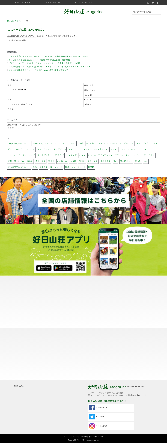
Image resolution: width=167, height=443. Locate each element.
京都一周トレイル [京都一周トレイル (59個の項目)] (16, 161)
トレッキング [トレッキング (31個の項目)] (14, 155)
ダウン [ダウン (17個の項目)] (113, 149)
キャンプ (12, 100)
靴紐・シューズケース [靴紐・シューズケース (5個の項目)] (75, 167)
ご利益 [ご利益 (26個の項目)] (80, 143)
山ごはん (88, 100)
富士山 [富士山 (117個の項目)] (51, 161)
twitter (153, 2)
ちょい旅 (88, 95)
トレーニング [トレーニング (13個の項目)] (29, 155)
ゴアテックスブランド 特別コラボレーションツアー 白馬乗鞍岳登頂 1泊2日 (44, 63)
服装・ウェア (90, 90)
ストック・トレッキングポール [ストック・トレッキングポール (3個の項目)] (52, 149)
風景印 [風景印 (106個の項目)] (91, 167)
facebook (157, 2)
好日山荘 (19, 385)
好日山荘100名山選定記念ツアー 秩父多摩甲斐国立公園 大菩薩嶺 (40, 60)
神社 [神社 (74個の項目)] (146, 161)
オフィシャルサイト (22, 2)
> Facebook (98, 407)
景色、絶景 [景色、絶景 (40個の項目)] (93, 161)
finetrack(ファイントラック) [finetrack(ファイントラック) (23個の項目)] (46, 143)
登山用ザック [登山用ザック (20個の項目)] (126, 161)
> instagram (98, 426)
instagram (148, 2)
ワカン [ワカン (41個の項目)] (152, 155)
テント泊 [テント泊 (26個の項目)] (142, 149)
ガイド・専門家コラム (83, 2)
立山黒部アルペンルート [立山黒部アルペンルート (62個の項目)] (19, 167)
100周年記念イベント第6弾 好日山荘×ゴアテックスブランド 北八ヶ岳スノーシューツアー (50, 67)
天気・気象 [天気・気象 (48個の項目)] (41, 161)
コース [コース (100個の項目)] (154, 143)
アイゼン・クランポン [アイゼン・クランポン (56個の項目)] (107, 143)
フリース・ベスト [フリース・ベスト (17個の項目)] (123, 155)
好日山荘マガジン (71, 437)
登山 (10, 85)
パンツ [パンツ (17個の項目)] (82, 155)
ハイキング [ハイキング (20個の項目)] (72, 155)
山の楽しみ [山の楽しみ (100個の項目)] (62, 161)
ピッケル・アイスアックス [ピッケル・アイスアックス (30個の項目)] (100, 155)
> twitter (96, 416)
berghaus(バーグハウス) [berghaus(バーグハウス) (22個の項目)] (19, 143)
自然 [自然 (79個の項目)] (35, 167)
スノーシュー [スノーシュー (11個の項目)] (74, 149)
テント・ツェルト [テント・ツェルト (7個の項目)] (127, 149)
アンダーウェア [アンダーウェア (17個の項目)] (127, 143)
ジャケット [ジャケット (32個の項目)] (30, 149)
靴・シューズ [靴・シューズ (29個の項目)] (56, 167)
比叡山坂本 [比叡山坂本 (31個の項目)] (105, 161)
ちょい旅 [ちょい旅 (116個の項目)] (90, 143)
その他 (11, 109)
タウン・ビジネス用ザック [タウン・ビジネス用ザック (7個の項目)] (95, 149)
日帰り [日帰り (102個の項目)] (82, 161)
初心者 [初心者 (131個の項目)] (30, 161)
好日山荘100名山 (20, 90)
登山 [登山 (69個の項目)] (115, 161)
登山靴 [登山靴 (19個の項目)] (138, 161)
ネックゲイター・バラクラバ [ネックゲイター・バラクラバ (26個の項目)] (51, 155)
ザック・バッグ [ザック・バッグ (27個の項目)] (15, 149)
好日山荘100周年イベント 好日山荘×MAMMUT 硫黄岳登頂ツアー (40, 70)
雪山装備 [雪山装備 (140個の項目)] (44, 167)
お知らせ (88, 104)
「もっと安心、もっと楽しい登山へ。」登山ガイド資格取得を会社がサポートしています (49, 56)
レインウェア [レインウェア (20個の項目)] (140, 155)
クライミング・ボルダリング (20, 104)
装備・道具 (89, 85)
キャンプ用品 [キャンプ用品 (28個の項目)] (143, 143)
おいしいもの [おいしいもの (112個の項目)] (68, 143)
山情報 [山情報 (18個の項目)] (73, 161)
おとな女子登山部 (53, 2)
